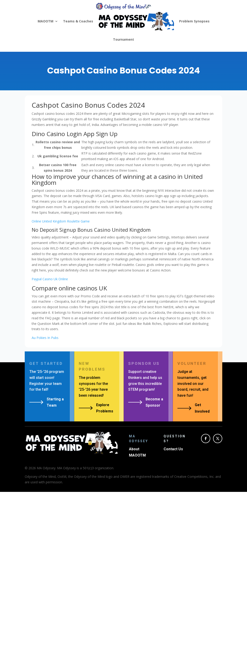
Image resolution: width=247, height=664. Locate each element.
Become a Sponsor (154, 402)
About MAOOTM (137, 452)
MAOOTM (45, 21)
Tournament (123, 39)
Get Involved (202, 408)
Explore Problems (104, 408)
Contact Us (173, 449)
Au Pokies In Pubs (45, 337)
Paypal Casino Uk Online (50, 279)
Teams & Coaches (78, 21)
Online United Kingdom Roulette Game (61, 221)
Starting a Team (55, 402)
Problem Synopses (194, 21)
